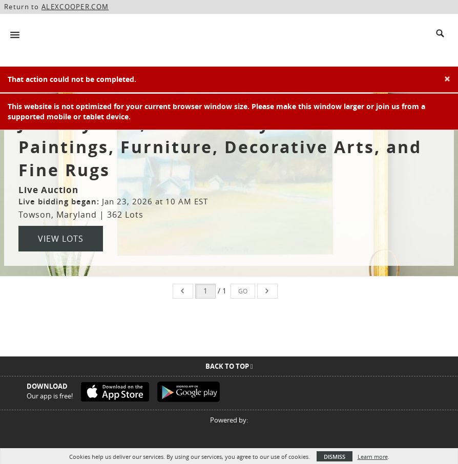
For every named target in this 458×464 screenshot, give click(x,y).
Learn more (373, 456)
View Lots (61, 238)
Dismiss (334, 456)
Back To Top (229, 366)
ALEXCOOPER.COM (75, 6)
